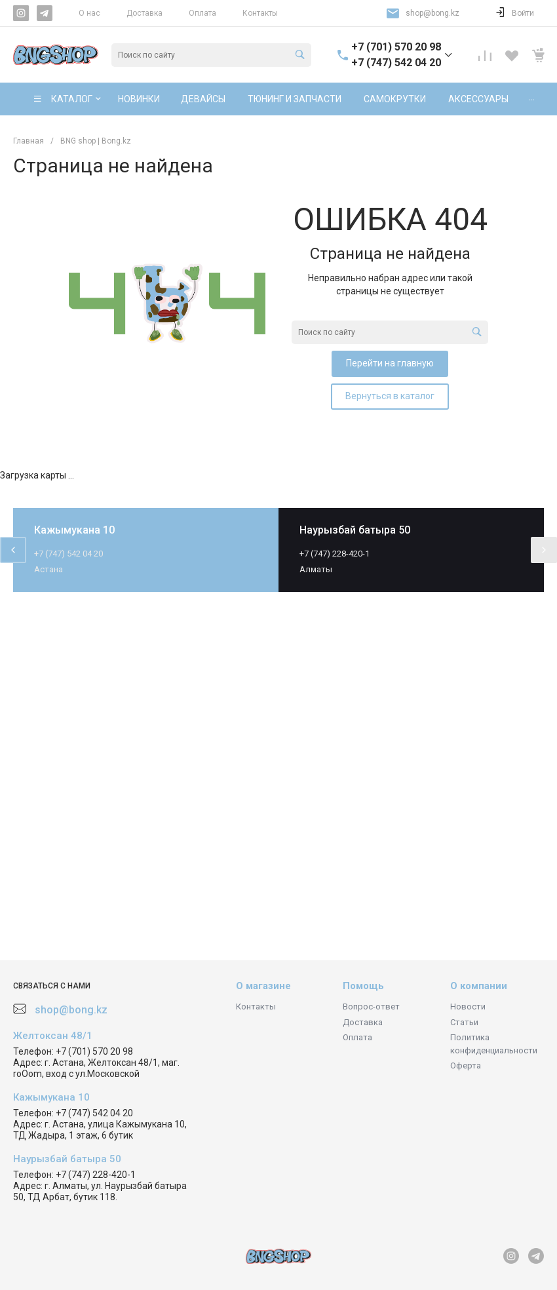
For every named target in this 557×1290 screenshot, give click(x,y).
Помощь (363, 986)
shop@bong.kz (432, 13)
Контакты (260, 13)
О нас (89, 13)
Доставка (144, 13)
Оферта (465, 1065)
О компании (478, 986)
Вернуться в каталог (389, 396)
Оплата (202, 13)
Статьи (464, 1022)
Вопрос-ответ (371, 1006)
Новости (468, 1006)
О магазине (263, 986)
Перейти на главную (390, 363)
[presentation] (13, 550)
